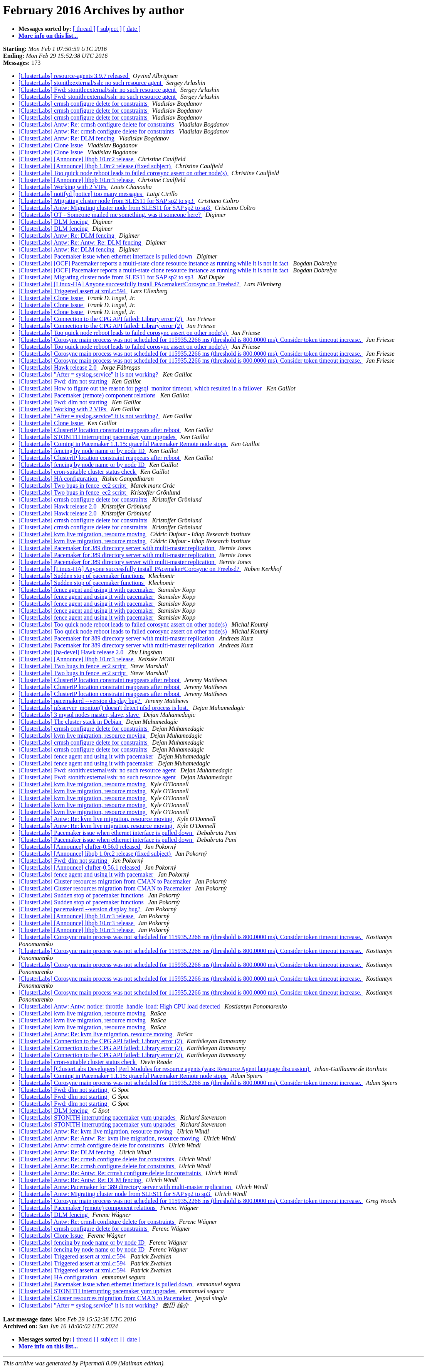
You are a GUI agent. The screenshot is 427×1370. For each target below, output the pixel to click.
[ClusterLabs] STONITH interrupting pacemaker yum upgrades (97, 437)
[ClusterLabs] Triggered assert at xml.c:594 (73, 291)
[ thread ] (84, 28)
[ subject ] (109, 28)
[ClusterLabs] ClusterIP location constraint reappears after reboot (99, 430)
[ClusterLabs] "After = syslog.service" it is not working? (89, 374)
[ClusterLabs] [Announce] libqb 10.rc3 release (76, 180)
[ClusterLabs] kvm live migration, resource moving (82, 534)
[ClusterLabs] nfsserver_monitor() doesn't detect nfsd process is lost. (104, 707)
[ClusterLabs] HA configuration (58, 478)
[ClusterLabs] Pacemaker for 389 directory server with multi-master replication (117, 548)
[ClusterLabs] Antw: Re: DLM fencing (67, 138)
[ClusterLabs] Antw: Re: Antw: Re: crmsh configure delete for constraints (110, 1173)
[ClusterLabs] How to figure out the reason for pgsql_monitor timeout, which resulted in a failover (140, 388)
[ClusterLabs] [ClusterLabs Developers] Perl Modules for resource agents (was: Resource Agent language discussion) (164, 1069)
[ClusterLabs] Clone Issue (51, 145)
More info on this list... (48, 35)
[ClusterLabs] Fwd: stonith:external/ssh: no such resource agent (97, 89)
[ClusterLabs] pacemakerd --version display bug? (80, 701)
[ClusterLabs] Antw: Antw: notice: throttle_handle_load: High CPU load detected (120, 1006)
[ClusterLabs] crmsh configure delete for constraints (83, 103)
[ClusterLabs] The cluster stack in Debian (70, 721)
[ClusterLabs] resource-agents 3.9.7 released (74, 76)
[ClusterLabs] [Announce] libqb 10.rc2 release (76, 159)
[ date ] (132, 28)
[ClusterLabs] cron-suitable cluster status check (77, 471)
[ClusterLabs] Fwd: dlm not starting (63, 381)
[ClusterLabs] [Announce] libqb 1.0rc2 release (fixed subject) (95, 166)
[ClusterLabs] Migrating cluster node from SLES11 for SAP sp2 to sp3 (106, 201)
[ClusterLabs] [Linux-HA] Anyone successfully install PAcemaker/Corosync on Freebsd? (129, 284)
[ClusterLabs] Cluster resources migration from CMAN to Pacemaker (105, 881)
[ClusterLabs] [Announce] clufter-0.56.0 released (80, 846)
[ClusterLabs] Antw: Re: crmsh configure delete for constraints (97, 124)
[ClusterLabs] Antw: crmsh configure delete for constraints (92, 1145)
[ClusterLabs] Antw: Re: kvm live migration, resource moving (96, 819)
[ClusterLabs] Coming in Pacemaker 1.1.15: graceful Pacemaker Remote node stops (123, 444)
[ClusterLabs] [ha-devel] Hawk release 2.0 (71, 652)
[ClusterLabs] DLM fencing (53, 221)
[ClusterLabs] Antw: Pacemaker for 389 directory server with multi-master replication (125, 1187)
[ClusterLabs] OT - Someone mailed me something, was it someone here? (110, 214)
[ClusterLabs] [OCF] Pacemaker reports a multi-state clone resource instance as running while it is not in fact (154, 263)
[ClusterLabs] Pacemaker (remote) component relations (87, 395)
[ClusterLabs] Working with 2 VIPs (63, 187)
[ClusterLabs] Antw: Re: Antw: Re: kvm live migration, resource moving (109, 1138)
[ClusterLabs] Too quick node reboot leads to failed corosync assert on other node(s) (123, 173)
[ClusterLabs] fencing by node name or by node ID (82, 451)
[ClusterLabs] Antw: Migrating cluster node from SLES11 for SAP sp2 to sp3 (115, 207)
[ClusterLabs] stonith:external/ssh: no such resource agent (90, 82)
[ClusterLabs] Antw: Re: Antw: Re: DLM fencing (80, 242)
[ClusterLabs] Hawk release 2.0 (58, 367)
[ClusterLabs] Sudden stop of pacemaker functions (81, 576)
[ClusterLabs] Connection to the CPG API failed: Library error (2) (100, 319)
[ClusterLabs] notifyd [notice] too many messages (80, 194)
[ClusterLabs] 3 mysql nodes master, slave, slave (79, 714)
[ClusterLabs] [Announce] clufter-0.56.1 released (80, 867)
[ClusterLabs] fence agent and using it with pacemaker (86, 589)
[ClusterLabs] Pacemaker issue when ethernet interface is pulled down (106, 256)
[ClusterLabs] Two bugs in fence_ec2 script (73, 485)
